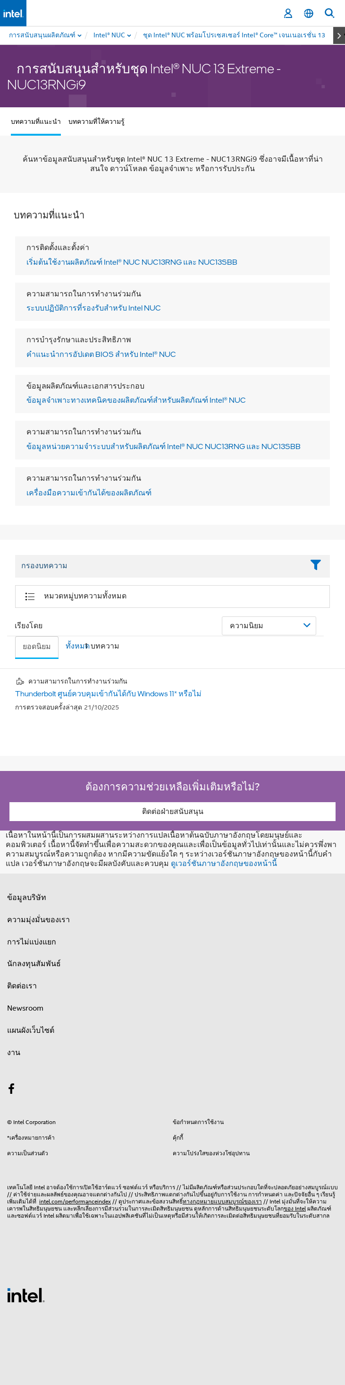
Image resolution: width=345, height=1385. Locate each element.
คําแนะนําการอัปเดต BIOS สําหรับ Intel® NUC (101, 354)
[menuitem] (110, 35)
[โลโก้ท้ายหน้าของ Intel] (26, 1294)
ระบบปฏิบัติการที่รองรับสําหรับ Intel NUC (93, 307)
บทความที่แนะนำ (36, 121)
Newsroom (25, 1008)
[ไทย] (309, 13)
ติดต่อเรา (22, 986)
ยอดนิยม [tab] (37, 646)
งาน (13, 1052)
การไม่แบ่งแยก (31, 942)
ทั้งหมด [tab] (78, 646)
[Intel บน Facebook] (11, 1090)
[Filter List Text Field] (159, 566)
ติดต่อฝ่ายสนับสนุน (172, 811)
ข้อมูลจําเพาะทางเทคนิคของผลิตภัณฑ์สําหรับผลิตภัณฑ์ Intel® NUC (136, 400)
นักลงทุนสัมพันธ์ (34, 964)
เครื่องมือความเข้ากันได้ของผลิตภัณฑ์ (88, 492)
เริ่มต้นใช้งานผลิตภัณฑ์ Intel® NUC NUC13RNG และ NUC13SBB (131, 262)
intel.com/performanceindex (75, 1201)
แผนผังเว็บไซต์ (30, 1030)
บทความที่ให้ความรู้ (96, 121)
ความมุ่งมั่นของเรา (38, 920)
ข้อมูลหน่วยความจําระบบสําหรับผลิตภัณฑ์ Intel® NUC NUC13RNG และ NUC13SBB (163, 446)
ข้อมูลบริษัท (26, 897)
